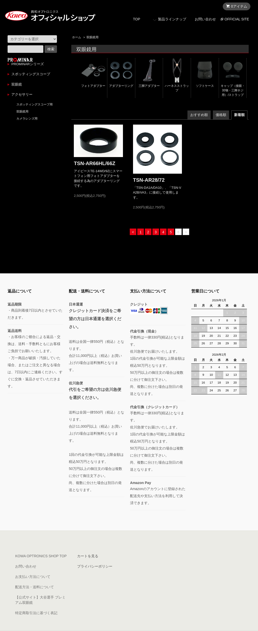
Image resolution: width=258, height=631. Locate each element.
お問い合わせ (205, 19)
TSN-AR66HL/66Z (94, 163)
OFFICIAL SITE (236, 19)
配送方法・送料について (34, 587)
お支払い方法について (32, 577)
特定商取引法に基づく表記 (36, 613)
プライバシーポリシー (94, 566)
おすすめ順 (199, 115)
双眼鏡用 (92, 37)
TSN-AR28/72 (149, 180)
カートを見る (87, 556)
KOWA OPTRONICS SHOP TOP (41, 556)
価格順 (221, 115)
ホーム (76, 37)
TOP (136, 19)
